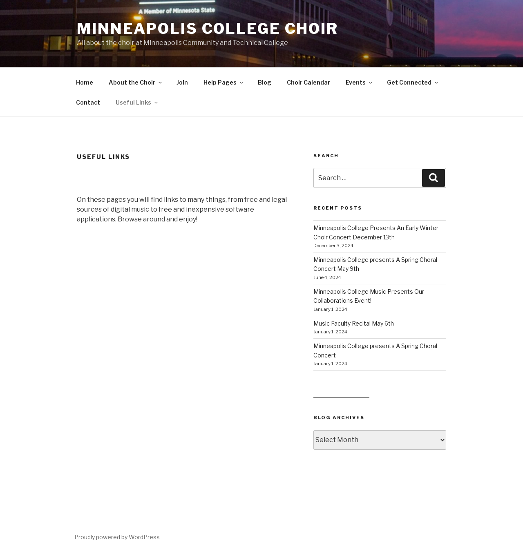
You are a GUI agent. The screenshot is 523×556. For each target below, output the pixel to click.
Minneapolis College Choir (207, 29)
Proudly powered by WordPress (117, 537)
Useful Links (137, 102)
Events (359, 82)
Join (182, 82)
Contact (88, 102)
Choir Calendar (308, 82)
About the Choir (136, 82)
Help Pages (223, 82)
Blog (264, 82)
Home (84, 82)
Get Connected (413, 82)
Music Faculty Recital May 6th (353, 323)
